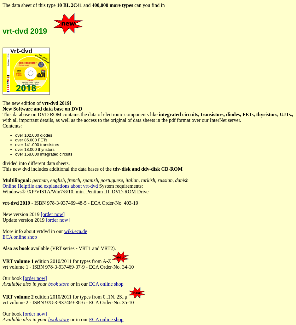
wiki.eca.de (75, 231)
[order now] (53, 214)
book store (58, 284)
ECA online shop (20, 237)
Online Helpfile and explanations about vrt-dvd (50, 186)
